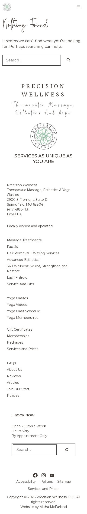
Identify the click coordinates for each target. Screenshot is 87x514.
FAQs (11, 363)
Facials (12, 247)
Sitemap (64, 481)
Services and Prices (22, 349)
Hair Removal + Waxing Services (33, 253)
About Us (14, 369)
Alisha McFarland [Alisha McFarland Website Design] (53, 507)
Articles (13, 382)
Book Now (24, 415)
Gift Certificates (19, 329)
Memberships (18, 336)
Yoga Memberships (22, 318)
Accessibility (26, 481)
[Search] (68, 60)
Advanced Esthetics (23, 260)
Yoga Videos (17, 305)
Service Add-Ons (20, 284)
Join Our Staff (18, 389)
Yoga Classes (17, 298)
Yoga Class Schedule (23, 311)
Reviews (14, 376)
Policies (13, 395)
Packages (15, 342)
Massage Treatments (24, 240)
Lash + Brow (17, 277)
